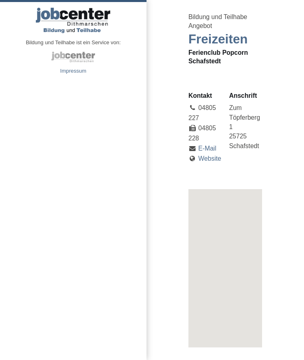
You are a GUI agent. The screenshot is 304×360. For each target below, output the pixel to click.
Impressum (73, 71)
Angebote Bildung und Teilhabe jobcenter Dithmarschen (73, 20)
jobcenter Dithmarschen (73, 57)
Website (209, 158)
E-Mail (207, 148)
